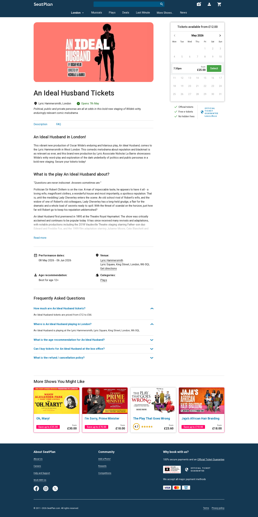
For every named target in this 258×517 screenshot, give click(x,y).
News (183, 12)
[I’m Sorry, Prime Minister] (105, 418)
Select (214, 68)
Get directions (108, 268)
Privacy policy (218, 508)
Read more (40, 237)
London (77, 12)
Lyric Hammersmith (111, 260)
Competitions (105, 472)
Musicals (96, 12)
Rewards (103, 465)
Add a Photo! (105, 458)
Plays (112, 12)
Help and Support (43, 472)
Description (40, 124)
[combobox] (129, 4)
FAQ (58, 124)
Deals (125, 12)
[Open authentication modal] (209, 4)
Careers (38, 465)
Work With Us (41, 480)
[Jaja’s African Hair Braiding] (202, 418)
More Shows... (165, 12)
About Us (39, 458)
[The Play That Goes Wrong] (153, 418)
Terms (206, 508)
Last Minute (143, 12)
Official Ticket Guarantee (210, 458)
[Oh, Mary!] (56, 418)
